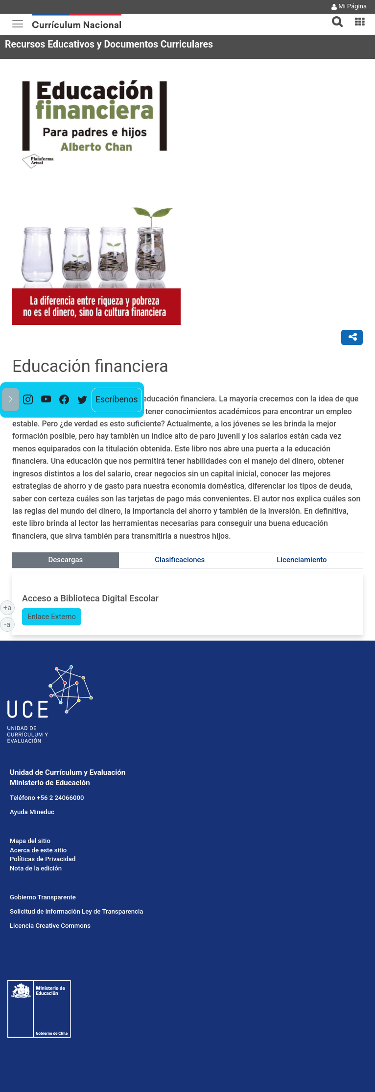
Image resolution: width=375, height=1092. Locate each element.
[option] (28, 400)
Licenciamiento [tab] (302, 559)
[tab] (333, 16)
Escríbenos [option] (116, 399)
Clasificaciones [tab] (180, 559)
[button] (333, 16)
